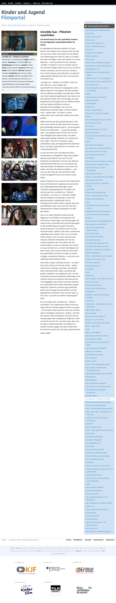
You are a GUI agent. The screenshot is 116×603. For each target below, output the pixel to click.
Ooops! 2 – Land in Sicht (94, 320)
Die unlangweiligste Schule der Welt (98, 120)
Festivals (75, 548)
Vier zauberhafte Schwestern (96, 383)
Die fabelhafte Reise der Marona (97, 246)
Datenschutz (99, 540)
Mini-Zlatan (90, 158)
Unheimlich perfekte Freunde (96, 453)
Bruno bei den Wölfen (94, 339)
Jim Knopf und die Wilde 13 (95, 316)
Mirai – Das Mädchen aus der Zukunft (99, 256)
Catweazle (90, 269)
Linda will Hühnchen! (93, 123)
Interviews (41, 548)
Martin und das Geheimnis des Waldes (99, 177)
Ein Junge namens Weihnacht (96, 224)
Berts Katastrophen (93, 253)
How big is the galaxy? (94, 440)
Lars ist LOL (90, 59)
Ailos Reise (90, 462)
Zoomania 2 (90, 40)
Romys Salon (91, 377)
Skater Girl (90, 275)
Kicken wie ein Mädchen (94, 53)
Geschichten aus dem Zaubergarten (98, 66)
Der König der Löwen (93, 427)
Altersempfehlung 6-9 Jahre (17, 25)
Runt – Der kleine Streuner (95, 46)
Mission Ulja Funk (92, 282)
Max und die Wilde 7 (93, 332)
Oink (88, 142)
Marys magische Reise (94, 110)
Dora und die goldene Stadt (96, 405)
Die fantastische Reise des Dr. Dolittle (99, 373)
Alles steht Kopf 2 (92, 100)
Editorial (82, 548)
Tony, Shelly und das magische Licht (99, 81)
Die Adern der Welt (93, 262)
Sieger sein (90, 107)
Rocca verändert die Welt (95, 459)
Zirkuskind (90, 49)
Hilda (88, 484)
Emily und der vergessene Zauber (98, 323)
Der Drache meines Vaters (95, 155)
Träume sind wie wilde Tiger (96, 192)
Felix (88, 329)
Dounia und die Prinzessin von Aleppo (99, 161)
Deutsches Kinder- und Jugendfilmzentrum (24, 540)
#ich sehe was (47, 3)
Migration (98, 551)
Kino (44, 551)
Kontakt (88, 540)
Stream (49, 551)
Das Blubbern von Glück (94, 354)
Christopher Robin (92, 516)
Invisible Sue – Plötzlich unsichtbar (98, 399)
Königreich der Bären (93, 285)
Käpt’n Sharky (91, 513)
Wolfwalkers (90, 291)
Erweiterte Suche (68, 551)
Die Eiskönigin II (91, 396)
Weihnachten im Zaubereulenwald (98, 211)
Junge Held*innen (24, 551)
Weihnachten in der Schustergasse (98, 78)
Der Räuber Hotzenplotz (95, 145)
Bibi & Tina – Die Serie (93, 351)
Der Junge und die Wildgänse (96, 348)
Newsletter (78, 540)
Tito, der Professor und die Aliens (98, 456)
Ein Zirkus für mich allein (94, 237)
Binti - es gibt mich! (93, 326)
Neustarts (25, 548)
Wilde (88, 94)
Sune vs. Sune (91, 361)
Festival (59, 551)
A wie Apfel (90, 189)
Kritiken (18, 3)
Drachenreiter (91, 313)
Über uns (36, 3)
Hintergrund (33, 548)
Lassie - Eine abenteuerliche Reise (98, 364)
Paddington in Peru (93, 69)
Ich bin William (91, 358)
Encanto (89, 218)
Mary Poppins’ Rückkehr (95, 487)
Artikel (10, 3)
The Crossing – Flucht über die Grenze (99, 279)
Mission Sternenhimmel (94, 43)
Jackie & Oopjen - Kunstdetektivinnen (99, 221)
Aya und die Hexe (92, 233)
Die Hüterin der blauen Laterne (97, 336)
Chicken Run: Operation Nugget (97, 113)
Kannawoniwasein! (93, 132)
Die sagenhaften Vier (93, 443)
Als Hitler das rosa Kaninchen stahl (98, 386)
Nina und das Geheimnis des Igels (98, 62)
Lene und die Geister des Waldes (97, 214)
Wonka (88, 116)
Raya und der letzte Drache (95, 288)
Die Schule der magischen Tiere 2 (97, 164)
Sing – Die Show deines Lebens (97, 196)
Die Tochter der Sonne (94, 174)
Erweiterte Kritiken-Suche (93, 22)
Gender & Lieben (88, 551)
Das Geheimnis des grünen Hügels (98, 402)
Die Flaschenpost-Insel (94, 475)
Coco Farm (90, 126)
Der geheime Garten (93, 310)
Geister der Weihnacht (94, 490)
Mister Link (90, 433)
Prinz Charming (91, 519)
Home (4, 3)
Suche (33, 551)
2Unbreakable (91, 103)
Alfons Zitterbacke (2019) (95, 449)
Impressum (110, 540)
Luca (88, 272)
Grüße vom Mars (92, 56)
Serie (54, 551)
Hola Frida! (90, 33)
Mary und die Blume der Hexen (97, 509)
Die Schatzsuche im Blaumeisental (98, 30)
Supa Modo (90, 446)
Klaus (88, 202)
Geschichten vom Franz (94, 180)
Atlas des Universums (94, 37)
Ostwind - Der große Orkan (95, 259)
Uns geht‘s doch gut (93, 240)
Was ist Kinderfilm (52, 548)
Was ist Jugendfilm (65, 548)
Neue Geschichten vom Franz (96, 129)
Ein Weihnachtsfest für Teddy (96, 151)
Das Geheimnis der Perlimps (96, 97)
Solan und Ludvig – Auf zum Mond (98, 466)
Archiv (68, 540)
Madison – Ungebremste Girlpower (98, 249)
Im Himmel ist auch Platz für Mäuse (98, 148)
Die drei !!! (89, 424)
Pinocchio (89, 301)
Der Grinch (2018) (92, 494)
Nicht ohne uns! (92, 528)
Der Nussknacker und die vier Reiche (99, 503)
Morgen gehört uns (93, 266)
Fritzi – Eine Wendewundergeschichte (99, 408)
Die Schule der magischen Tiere (97, 243)
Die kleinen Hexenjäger (94, 437)
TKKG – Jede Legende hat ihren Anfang (99, 430)
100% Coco (90, 506)
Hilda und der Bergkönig (95, 199)
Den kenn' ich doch (92, 548)
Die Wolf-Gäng (91, 380)
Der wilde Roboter (92, 85)
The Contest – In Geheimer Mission (98, 531)
